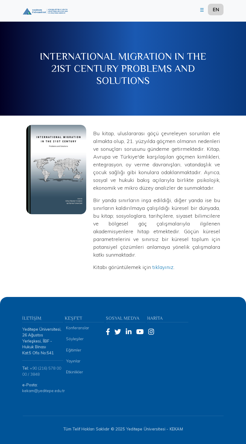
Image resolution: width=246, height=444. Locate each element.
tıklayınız (163, 267)
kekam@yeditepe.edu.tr (43, 390)
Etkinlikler (74, 371)
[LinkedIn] (129, 332)
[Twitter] (117, 332)
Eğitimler (73, 349)
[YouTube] (140, 332)
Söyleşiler (75, 338)
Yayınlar (73, 360)
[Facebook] (108, 332)
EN (216, 9)
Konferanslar (77, 327)
